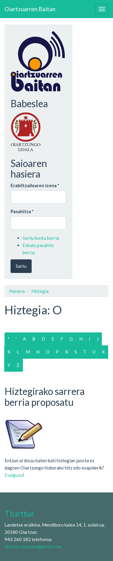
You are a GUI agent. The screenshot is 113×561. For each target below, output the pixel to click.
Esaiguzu (14, 475)
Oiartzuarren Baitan (30, 8)
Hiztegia (40, 291)
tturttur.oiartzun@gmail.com (33, 546)
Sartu (21, 266)
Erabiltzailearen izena (35, 185)
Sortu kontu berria (41, 238)
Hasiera (17, 291)
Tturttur (19, 513)
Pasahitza (22, 211)
